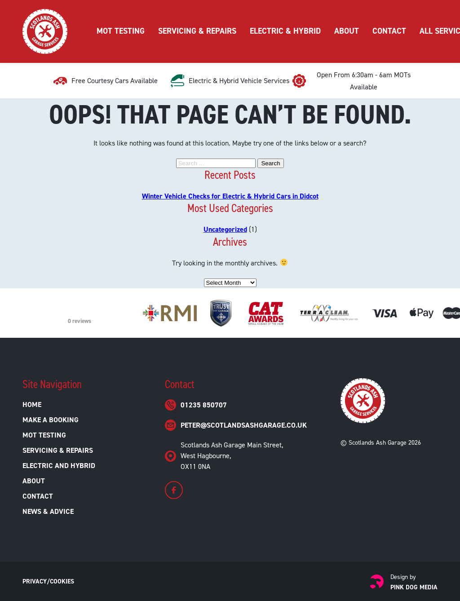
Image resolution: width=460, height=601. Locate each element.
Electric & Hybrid (285, 31)
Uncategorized (225, 229)
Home (31, 404)
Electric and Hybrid (58, 465)
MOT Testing (121, 31)
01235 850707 (204, 405)
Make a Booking (50, 419)
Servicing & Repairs (197, 31)
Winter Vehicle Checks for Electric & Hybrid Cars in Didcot (230, 196)
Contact (389, 31)
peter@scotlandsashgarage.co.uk (244, 425)
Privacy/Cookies (48, 581)
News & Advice (48, 511)
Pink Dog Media (414, 587)
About (346, 31)
